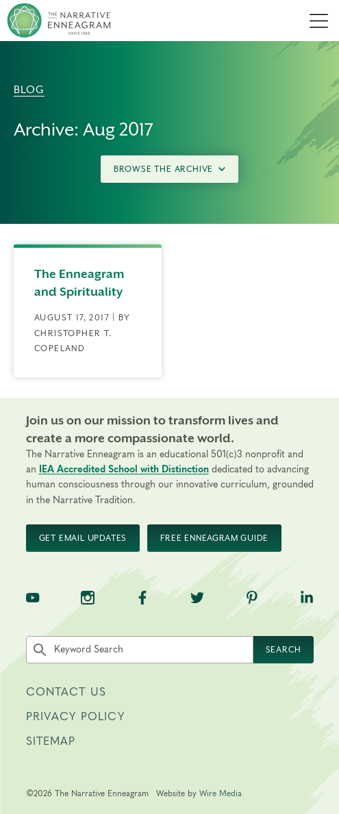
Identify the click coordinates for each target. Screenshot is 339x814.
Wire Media (220, 793)
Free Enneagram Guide (214, 538)
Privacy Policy (75, 716)
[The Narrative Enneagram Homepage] (59, 20)
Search (283, 649)
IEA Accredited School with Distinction (124, 469)
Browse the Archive (169, 169)
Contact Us (66, 692)
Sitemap (51, 741)
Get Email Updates (83, 538)
